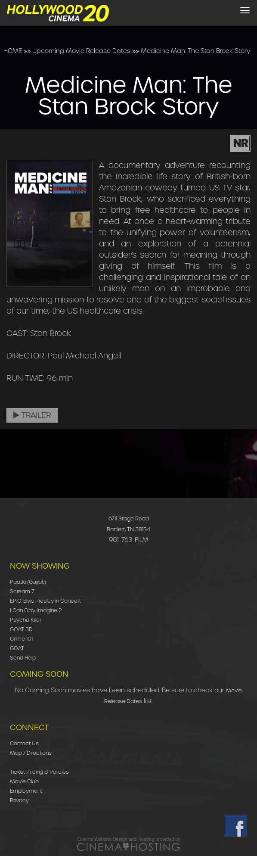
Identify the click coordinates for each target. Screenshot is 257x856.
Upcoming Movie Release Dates (81, 51)
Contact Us (24, 743)
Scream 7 (22, 591)
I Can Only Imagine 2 (36, 610)
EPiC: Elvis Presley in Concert (45, 600)
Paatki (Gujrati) (28, 581)
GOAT (17, 648)
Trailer (32, 415)
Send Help (23, 657)
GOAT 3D (21, 629)
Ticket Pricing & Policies (39, 771)
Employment (26, 790)
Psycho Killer (25, 619)
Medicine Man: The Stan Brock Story (195, 51)
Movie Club (24, 781)
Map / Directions (31, 752)
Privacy (19, 800)
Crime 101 (21, 638)
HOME (12, 51)
